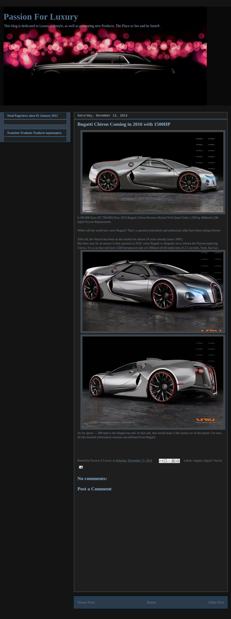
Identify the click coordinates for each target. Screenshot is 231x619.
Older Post (216, 602)
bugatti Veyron (213, 460)
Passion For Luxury (41, 17)
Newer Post (86, 602)
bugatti (198, 460)
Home (151, 602)
